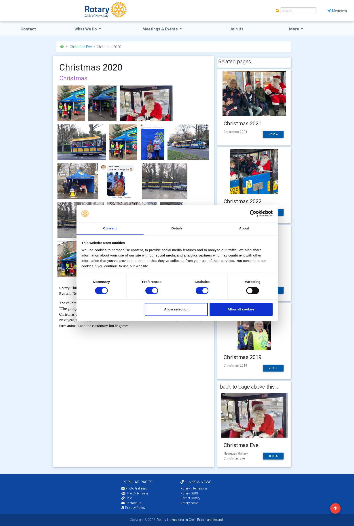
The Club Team (134, 493)
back (273, 456)
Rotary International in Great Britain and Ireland (189, 520)
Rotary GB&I (189, 493)
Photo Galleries (134, 488)
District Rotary (190, 498)
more (273, 134)
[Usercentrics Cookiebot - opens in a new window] (253, 213)
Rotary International (194, 488)
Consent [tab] (110, 228)
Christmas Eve (80, 47)
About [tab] (244, 228)
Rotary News (189, 503)
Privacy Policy (133, 508)
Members (337, 11)
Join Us (236, 29)
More (294, 29)
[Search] (298, 10)
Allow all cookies (240, 309)
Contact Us (131, 503)
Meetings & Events (160, 29)
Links (127, 498)
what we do (86, 29)
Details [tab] (177, 228)
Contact (28, 29)
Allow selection (176, 309)
